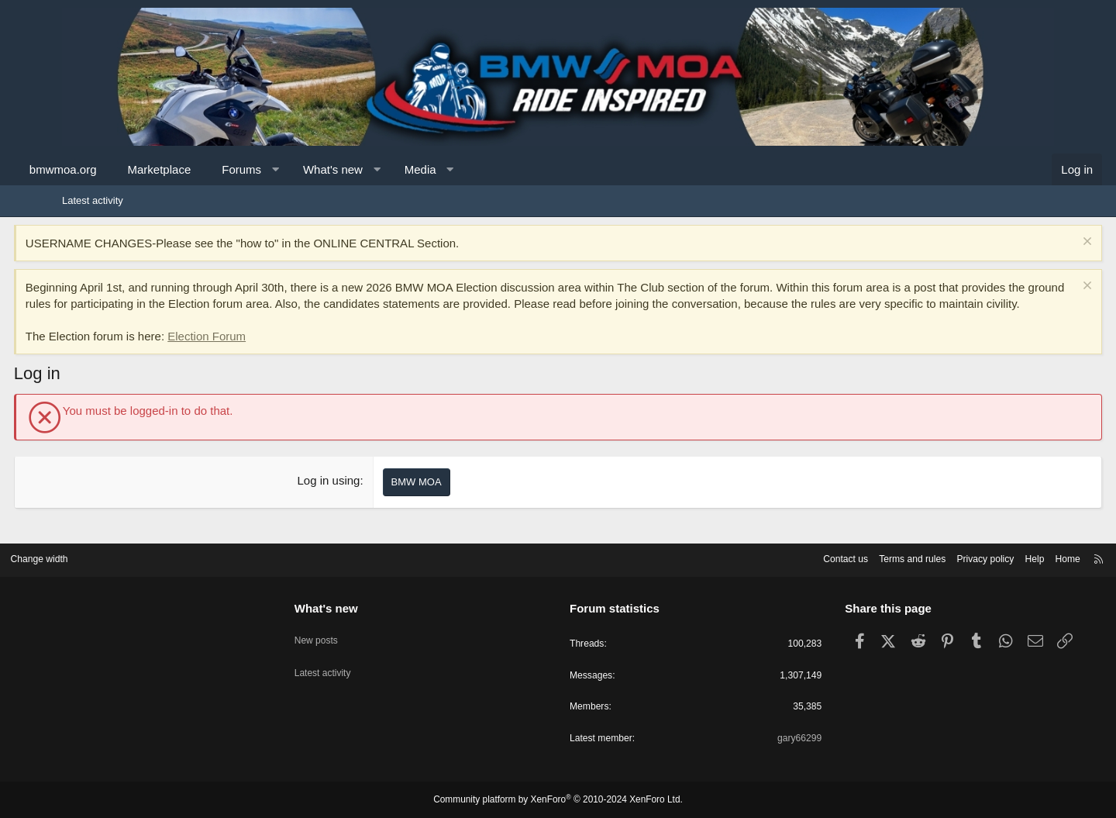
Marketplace (207, 169)
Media (468, 169)
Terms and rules (842, 556)
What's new (381, 169)
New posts (347, 631)
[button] (324, 169)
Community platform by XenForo (558, 800)
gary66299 (768, 738)
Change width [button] (100, 556)
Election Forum (254, 352)
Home (1007, 556)
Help (973, 556)
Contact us (771, 556)
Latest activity (92, 200)
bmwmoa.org (111, 169)
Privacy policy (920, 556)
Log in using (345, 496)
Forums (289, 169)
